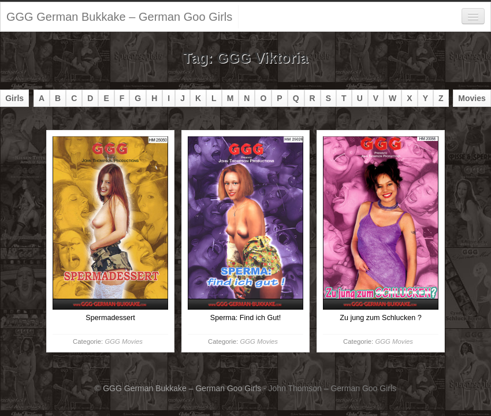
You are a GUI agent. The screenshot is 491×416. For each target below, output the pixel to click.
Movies (471, 98)
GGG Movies (123, 341)
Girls (14, 98)
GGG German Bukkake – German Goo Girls (119, 16)
